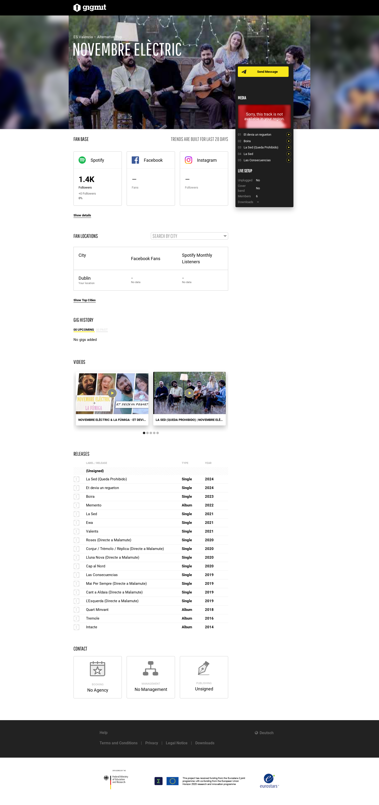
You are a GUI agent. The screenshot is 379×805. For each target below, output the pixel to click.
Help (104, 732)
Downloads (204, 743)
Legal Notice (177, 743)
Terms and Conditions (119, 743)
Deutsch (267, 733)
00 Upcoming (84, 329)
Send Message (267, 71)
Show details (82, 215)
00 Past (102, 329)
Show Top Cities (84, 300)
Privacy (151, 743)
